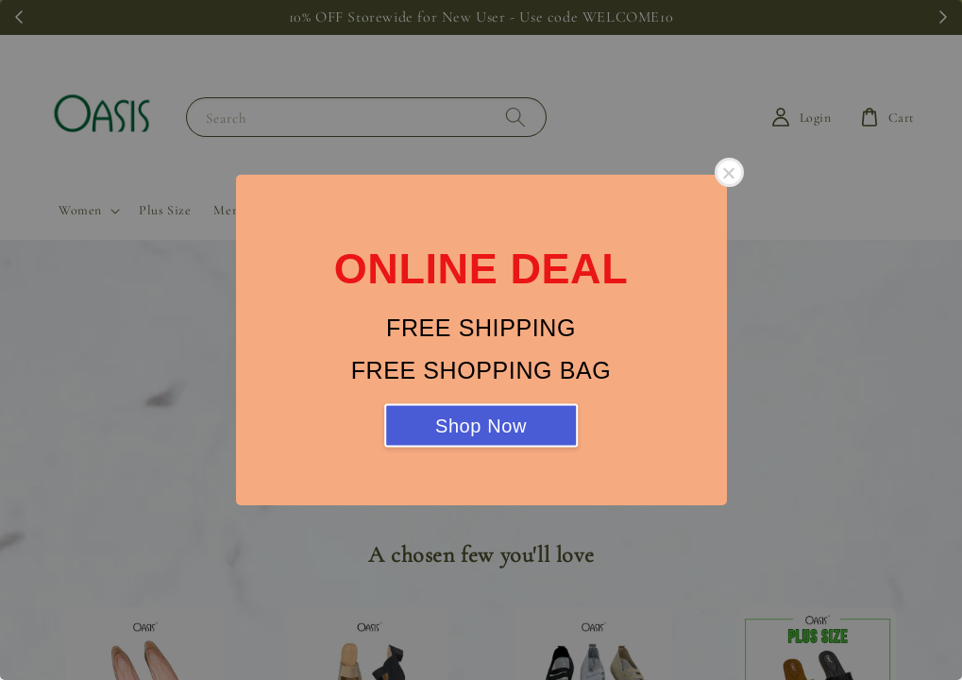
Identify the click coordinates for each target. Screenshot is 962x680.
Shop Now (481, 426)
